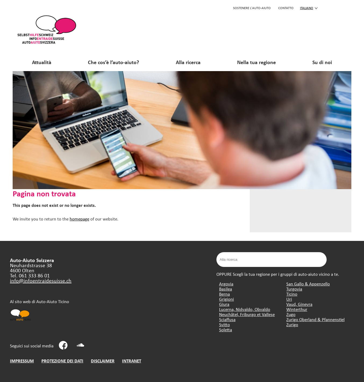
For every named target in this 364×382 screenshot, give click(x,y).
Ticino (291, 294)
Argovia (226, 284)
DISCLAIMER (103, 360)
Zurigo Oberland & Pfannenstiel (315, 319)
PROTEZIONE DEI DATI (62, 360)
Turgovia (294, 289)
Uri (289, 299)
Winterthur (296, 309)
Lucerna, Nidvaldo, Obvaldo (244, 309)
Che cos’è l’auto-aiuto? (113, 62)
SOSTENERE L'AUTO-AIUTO (252, 7)
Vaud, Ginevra (299, 304)
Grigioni (226, 299)
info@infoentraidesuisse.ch (41, 280)
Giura (224, 304)
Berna (224, 294)
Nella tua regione (256, 62)
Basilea (225, 289)
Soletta (225, 329)
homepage (79, 219)
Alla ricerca (188, 62)
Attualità (41, 62)
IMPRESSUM (22, 360)
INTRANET (131, 360)
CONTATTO (286, 7)
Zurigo (292, 324)
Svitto (224, 324)
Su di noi (322, 62)
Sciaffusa (227, 319)
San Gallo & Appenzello (308, 284)
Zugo (290, 314)
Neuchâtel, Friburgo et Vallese (247, 314)
